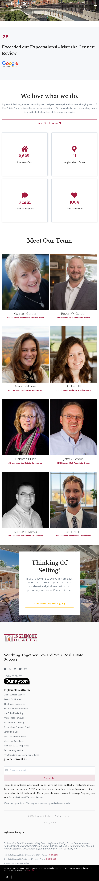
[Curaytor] (17, 683)
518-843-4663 (51, 859)
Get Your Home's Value (15, 736)
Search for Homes (12, 699)
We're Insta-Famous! (14, 717)
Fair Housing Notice (13, 750)
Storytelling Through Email (17, 727)
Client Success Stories (14, 694)
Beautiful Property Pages (16, 708)
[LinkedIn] (15, 668)
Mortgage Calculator (14, 741)
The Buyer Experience (14, 704)
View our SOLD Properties (16, 745)
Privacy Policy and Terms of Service (26, 797)
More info (30, 870)
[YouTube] (20, 668)
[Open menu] (95, 5)
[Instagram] (25, 668)
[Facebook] (5, 668)
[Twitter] (10, 668)
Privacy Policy (49, 822)
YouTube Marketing (13, 713)
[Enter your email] (52, 770)
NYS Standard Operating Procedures (21, 755)
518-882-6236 (53, 855)
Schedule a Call (11, 731)
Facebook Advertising (14, 722)
